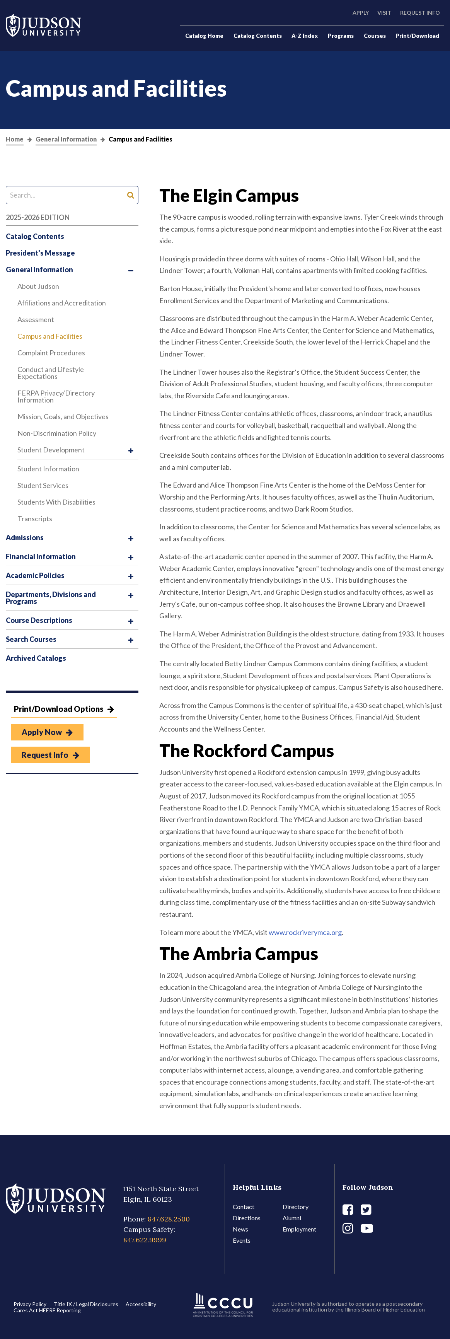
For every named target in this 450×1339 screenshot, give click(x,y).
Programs (341, 35)
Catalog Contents (258, 35)
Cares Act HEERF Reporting (47, 1310)
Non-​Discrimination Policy (56, 433)
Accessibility (141, 1304)
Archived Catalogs (36, 658)
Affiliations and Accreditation (61, 303)
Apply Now (47, 732)
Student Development (51, 449)
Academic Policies (35, 575)
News (240, 1229)
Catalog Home (204, 35)
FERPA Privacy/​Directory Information (56, 396)
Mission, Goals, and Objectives (63, 416)
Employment (299, 1229)
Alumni (292, 1217)
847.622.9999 (144, 1239)
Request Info (420, 12)
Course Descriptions (39, 620)
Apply (361, 12)
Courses (375, 35)
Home (15, 139)
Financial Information (41, 556)
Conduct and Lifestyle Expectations (50, 372)
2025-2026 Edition (38, 217)
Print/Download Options (64, 708)
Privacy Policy (30, 1304)
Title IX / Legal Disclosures (86, 1304)
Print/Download (417, 35)
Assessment (35, 319)
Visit (384, 12)
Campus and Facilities (49, 336)
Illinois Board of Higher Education (385, 1309)
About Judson (38, 286)
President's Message (40, 253)
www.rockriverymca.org (305, 932)
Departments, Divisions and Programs (51, 598)
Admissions (25, 537)
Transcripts (34, 518)
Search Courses (31, 639)
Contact (243, 1206)
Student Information (48, 468)
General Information (66, 139)
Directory (296, 1206)
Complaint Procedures (51, 352)
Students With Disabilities (56, 502)
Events (242, 1240)
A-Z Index (304, 35)
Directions (247, 1217)
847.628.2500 (169, 1218)
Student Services (42, 485)
